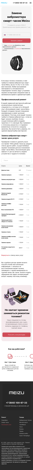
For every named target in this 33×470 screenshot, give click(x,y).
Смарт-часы (5, 422)
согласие (10, 45)
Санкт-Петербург (24, 435)
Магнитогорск (23, 422)
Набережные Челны (25, 420)
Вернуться (5, 255)
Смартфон (4, 420)
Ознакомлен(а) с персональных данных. (16, 49)
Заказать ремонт (16, 41)
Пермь (21, 431)
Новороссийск (23, 433)
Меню (30, 3)
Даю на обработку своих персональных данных (13, 46)
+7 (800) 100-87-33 (20, 3)
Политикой (18, 48)
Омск (21, 427)
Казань (21, 429)
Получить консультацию (16, 335)
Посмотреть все (6, 424)
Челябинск (22, 424)
